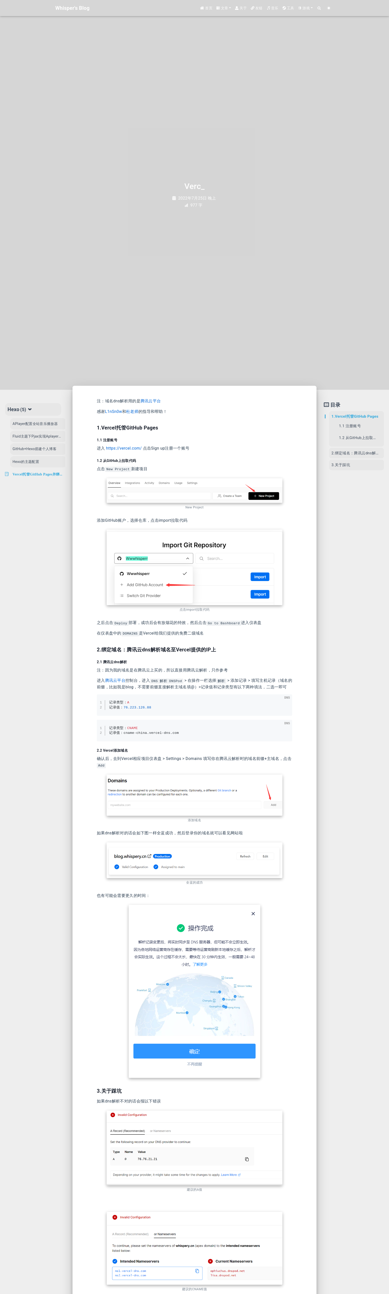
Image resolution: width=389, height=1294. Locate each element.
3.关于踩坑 (340, 465)
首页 (206, 8)
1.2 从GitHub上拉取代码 (360, 438)
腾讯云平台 (150, 401)
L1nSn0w (113, 411)
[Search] (319, 8)
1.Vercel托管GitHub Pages (354, 416)
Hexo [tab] (20, 409)
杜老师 (132, 411)
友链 (257, 8)
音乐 (272, 8)
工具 (288, 8)
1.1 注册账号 (350, 426)
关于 (241, 8)
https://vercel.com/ (124, 448)
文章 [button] (222, 8)
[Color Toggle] (329, 8)
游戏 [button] (304, 8)
